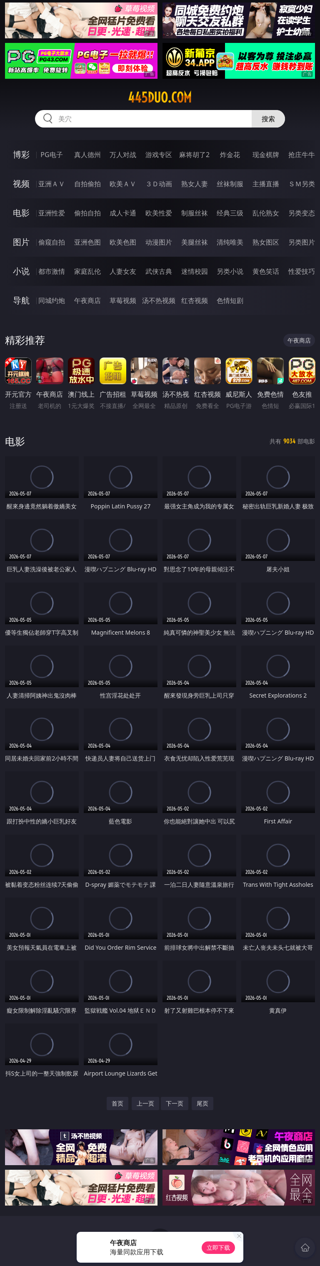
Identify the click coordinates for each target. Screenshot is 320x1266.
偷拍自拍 (87, 213)
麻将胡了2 (194, 154)
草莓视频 (123, 300)
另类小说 (230, 271)
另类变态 (301, 213)
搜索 (268, 118)
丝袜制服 (230, 183)
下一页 (174, 1103)
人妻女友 (123, 271)
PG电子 (51, 154)
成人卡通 (123, 213)
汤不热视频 (158, 300)
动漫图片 (158, 242)
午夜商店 (87, 300)
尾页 (202, 1103)
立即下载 (218, 1247)
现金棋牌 (265, 154)
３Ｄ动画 (158, 183)
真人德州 (87, 154)
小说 (21, 271)
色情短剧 (230, 300)
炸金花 (230, 154)
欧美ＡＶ (123, 183)
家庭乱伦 (87, 271)
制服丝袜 (194, 213)
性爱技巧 (301, 271)
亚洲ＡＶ (51, 183)
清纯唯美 (230, 242)
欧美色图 (123, 242)
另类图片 (301, 242)
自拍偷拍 (87, 183)
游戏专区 (158, 154)
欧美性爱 (158, 213)
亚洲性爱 (51, 213)
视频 (21, 183)
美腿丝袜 (194, 242)
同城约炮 (51, 300)
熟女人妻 (194, 183)
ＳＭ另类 (301, 183)
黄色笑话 (265, 271)
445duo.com (160, 97)
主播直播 (265, 183)
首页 (117, 1103)
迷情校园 (194, 271)
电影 (21, 212)
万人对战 (123, 154)
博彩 (21, 154)
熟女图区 (265, 242)
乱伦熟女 (265, 213)
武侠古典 (158, 271)
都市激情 (51, 271)
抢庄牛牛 (301, 154)
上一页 (145, 1103)
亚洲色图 (87, 242)
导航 (21, 300)
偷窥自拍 (51, 242)
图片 (21, 242)
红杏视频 (194, 300)
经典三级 (230, 213)
